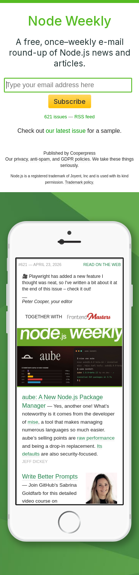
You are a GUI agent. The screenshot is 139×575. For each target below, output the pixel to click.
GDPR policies (75, 159)
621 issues (55, 116)
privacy (21, 159)
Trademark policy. (79, 182)
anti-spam (40, 159)
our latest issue (66, 131)
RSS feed (85, 116)
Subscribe (70, 101)
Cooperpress (83, 153)
